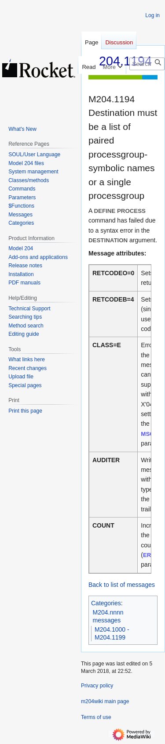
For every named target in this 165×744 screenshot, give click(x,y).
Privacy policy (97, 686)
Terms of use (96, 717)
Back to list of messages (121, 584)
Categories (106, 603)
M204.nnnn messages (108, 616)
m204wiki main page (105, 701)
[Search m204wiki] (147, 64)
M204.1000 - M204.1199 (112, 633)
